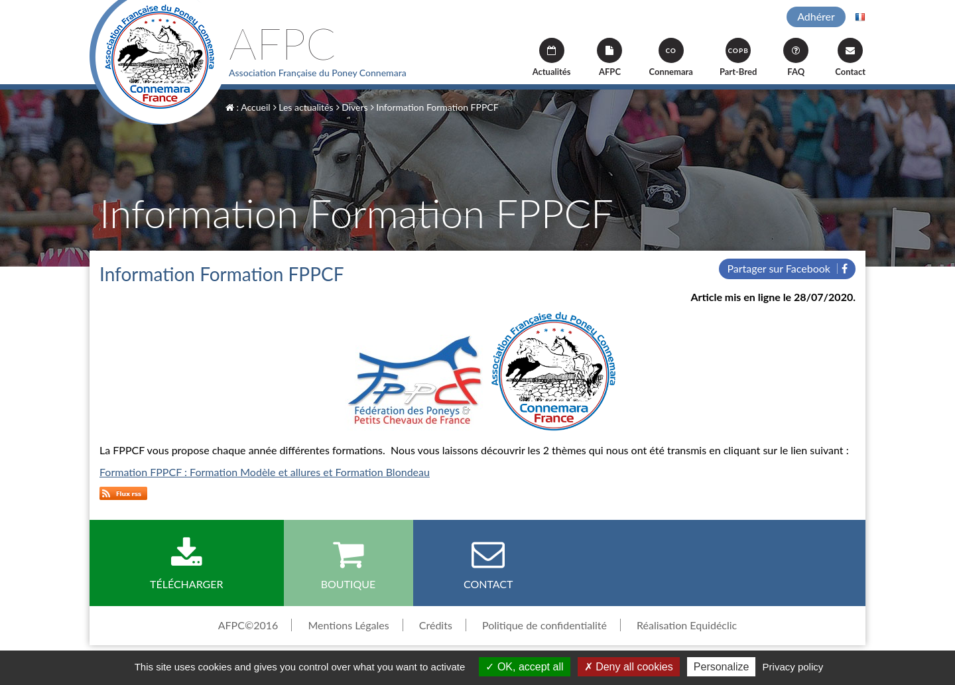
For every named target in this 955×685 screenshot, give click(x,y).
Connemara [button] (670, 57)
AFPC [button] (609, 57)
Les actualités (303, 107)
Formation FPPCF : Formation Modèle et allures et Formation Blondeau (264, 472)
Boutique (348, 563)
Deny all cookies (628, 666)
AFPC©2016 (248, 625)
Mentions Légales (348, 625)
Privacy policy (793, 666)
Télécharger (186, 563)
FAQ (795, 57)
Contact (850, 57)
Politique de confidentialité (544, 625)
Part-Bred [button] (738, 57)
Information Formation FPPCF (435, 107)
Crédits (435, 625)
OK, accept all (524, 666)
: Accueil (248, 107)
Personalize (721, 666)
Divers (352, 107)
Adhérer (816, 16)
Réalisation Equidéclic (687, 625)
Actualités (552, 57)
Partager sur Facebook (787, 268)
